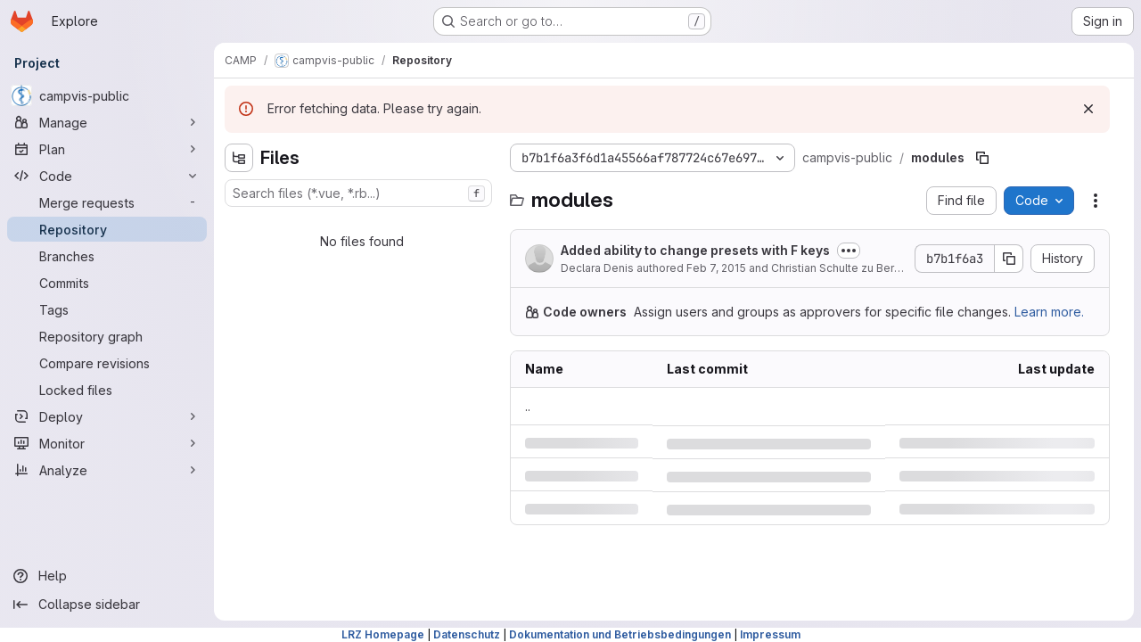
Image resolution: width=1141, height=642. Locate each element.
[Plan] (107, 148)
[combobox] (358, 193)
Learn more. (1049, 311)
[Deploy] (107, 416)
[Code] (107, 175)
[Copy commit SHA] (1009, 258)
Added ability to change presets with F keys (695, 250)
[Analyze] (107, 469)
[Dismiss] (1088, 108)
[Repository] (107, 229)
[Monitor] (107, 443)
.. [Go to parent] (527, 406)
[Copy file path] (982, 158)
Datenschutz (466, 634)
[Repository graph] (107, 336)
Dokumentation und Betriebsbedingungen (620, 634)
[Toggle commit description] (848, 251)
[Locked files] (107, 389)
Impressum (770, 634)
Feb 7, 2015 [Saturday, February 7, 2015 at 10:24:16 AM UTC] (716, 268)
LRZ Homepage (382, 634)
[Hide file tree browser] (239, 158)
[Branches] (107, 255)
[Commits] (107, 282)
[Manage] (107, 122)
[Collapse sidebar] (107, 604)
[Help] (107, 576)
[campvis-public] (107, 95)
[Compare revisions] (107, 362)
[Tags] (107, 309)
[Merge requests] (107, 202)
